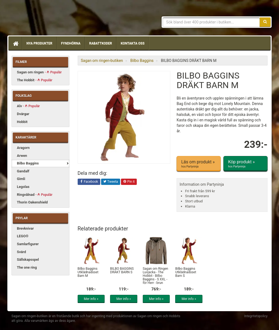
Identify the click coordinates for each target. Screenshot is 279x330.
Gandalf (23, 171)
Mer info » (91, 299)
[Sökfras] (211, 22)
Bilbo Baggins (28, 163)
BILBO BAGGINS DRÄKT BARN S (122, 270)
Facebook (89, 182)
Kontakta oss (132, 43)
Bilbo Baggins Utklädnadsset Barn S (185, 272)
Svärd (21, 252)
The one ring (27, 267)
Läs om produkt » (198, 164)
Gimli (21, 179)
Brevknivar (25, 228)
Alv (28, 106)
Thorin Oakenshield (32, 202)
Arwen (22, 156)
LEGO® (22, 236)
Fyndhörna (70, 43)
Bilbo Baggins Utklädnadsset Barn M (88, 272)
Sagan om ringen (39, 72)
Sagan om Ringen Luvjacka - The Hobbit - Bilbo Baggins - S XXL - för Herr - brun (155, 276)
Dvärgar (23, 114)
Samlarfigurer (28, 244)
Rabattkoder (100, 43)
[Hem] (15, 43)
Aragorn (23, 148)
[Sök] (265, 22)
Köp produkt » (245, 164)
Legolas (23, 187)
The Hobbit (34, 80)
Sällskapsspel (28, 259)
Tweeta (110, 182)
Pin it (129, 182)
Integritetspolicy (256, 316)
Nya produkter (39, 43)
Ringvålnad (34, 195)
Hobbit (22, 122)
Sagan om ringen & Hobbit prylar (50, 19)
